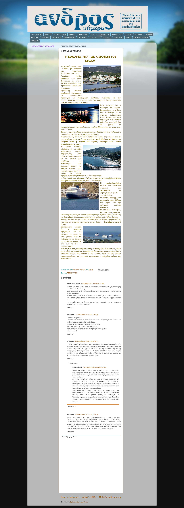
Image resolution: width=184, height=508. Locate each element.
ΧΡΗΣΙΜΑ (34, 41)
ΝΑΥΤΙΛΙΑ (45, 37)
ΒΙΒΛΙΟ (71, 34)
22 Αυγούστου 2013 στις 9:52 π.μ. (93, 283)
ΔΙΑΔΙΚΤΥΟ (105, 34)
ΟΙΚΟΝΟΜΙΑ (56, 37)
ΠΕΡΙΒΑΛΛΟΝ (69, 37)
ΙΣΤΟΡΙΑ (128, 34)
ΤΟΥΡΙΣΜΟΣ (118, 37)
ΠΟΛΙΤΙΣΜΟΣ (94, 37)
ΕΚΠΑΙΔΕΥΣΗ (117, 34)
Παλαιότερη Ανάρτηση (110, 497)
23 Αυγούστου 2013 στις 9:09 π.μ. (95, 367)
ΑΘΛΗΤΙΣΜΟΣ (37, 34)
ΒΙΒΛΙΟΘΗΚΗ (82, 34)
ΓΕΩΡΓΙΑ (94, 34)
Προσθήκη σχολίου (69, 437)
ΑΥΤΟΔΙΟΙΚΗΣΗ (60, 34)
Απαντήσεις (73, 363)
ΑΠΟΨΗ (48, 34)
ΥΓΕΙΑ (128, 37)
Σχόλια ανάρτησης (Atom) (79, 502)
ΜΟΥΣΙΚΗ (34, 37)
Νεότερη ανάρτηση (70, 497)
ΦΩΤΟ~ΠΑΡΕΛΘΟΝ (141, 37)
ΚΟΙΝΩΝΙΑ (138, 34)
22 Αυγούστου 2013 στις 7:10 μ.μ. (87, 314)
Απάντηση (70, 307)
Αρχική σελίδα (89, 497)
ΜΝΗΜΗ (149, 34)
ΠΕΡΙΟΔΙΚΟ (82, 37)
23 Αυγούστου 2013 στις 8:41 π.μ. (87, 341)
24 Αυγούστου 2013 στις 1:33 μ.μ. (87, 414)
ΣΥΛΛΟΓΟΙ (106, 37)
